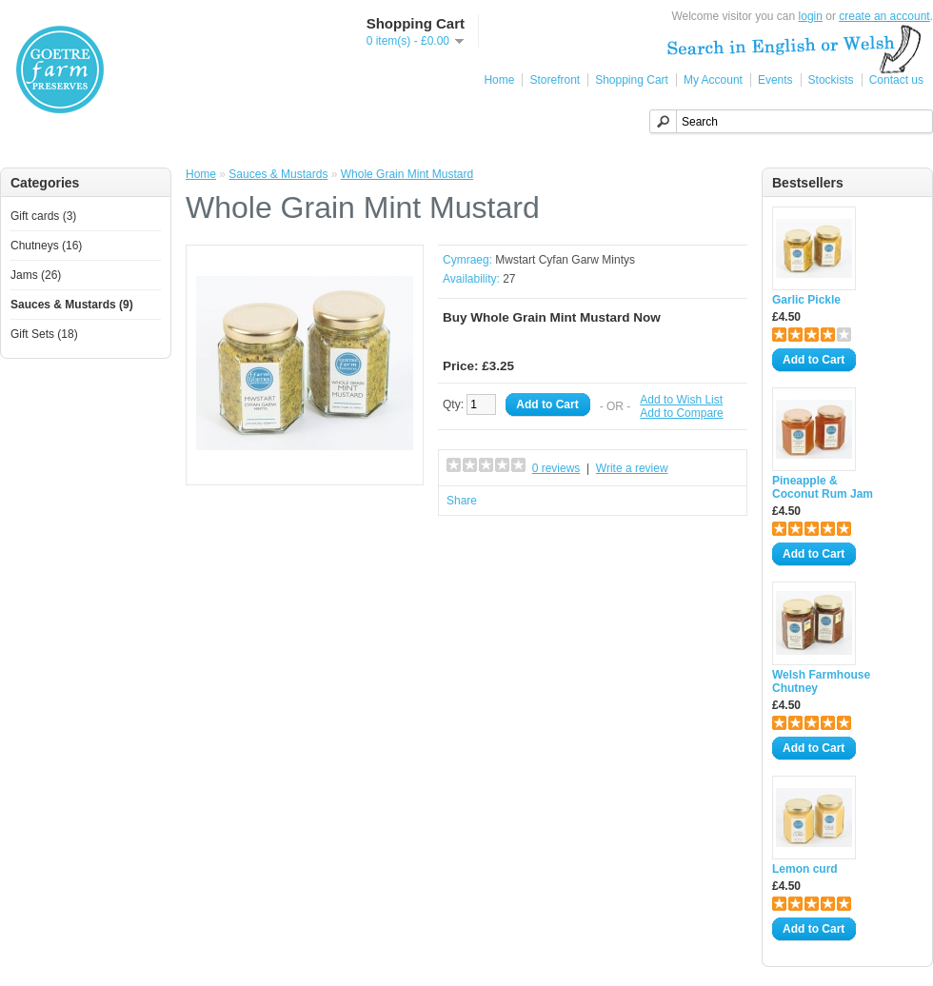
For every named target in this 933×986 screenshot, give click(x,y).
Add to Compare (681, 413)
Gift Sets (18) (44, 334)
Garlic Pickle (806, 299)
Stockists (831, 80)
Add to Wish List (681, 399)
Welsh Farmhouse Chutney (821, 681)
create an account (884, 16)
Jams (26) (35, 275)
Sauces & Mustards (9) (71, 304)
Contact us (896, 80)
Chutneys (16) (46, 245)
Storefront (554, 80)
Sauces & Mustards (278, 174)
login (811, 16)
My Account (713, 80)
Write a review (632, 468)
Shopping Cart (631, 80)
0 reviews (556, 468)
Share (462, 500)
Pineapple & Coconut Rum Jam (822, 487)
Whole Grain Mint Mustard (407, 174)
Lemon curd (805, 869)
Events (775, 80)
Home (499, 80)
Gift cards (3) (43, 216)
